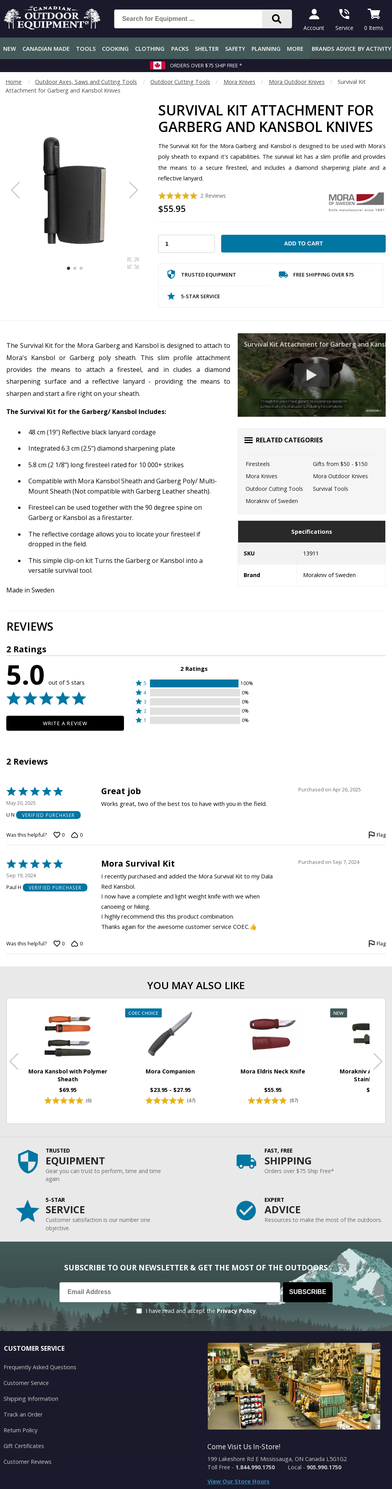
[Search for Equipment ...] (194, 18)
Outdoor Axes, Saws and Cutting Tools (86, 81)
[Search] (277, 18)
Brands (323, 48)
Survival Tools (330, 488)
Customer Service (26, 1383)
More (295, 48)
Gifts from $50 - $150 (340, 464)
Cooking (115, 48)
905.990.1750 (324, 1467)
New (9, 48)
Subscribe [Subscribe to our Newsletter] (307, 1291)
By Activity (374, 48)
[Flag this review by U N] (377, 835)
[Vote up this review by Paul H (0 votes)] (59, 944)
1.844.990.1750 (255, 1467)
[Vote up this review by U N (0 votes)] (59, 835)
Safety (235, 48)
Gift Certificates (24, 1446)
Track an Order (23, 1414)
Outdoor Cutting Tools (180, 81)
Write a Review (65, 723)
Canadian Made (46, 48)
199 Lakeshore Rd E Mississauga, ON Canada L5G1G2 (277, 1459)
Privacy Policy (236, 1310)
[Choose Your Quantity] (186, 244)
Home (14, 81)
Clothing (150, 48)
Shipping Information (31, 1398)
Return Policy (20, 1430)
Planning (266, 48)
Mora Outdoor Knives (297, 81)
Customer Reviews (28, 1461)
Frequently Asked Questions (40, 1367)
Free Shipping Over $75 (316, 276)
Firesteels (258, 464)
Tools (86, 48)
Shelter (207, 48)
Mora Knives (239, 81)
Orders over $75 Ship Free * (206, 65)
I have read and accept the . (201, 1310)
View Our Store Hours (238, 1481)
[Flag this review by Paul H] (377, 944)
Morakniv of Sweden (272, 501)
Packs (180, 48)
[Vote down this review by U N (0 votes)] (76, 835)
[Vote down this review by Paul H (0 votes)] (76, 944)
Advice (346, 48)
